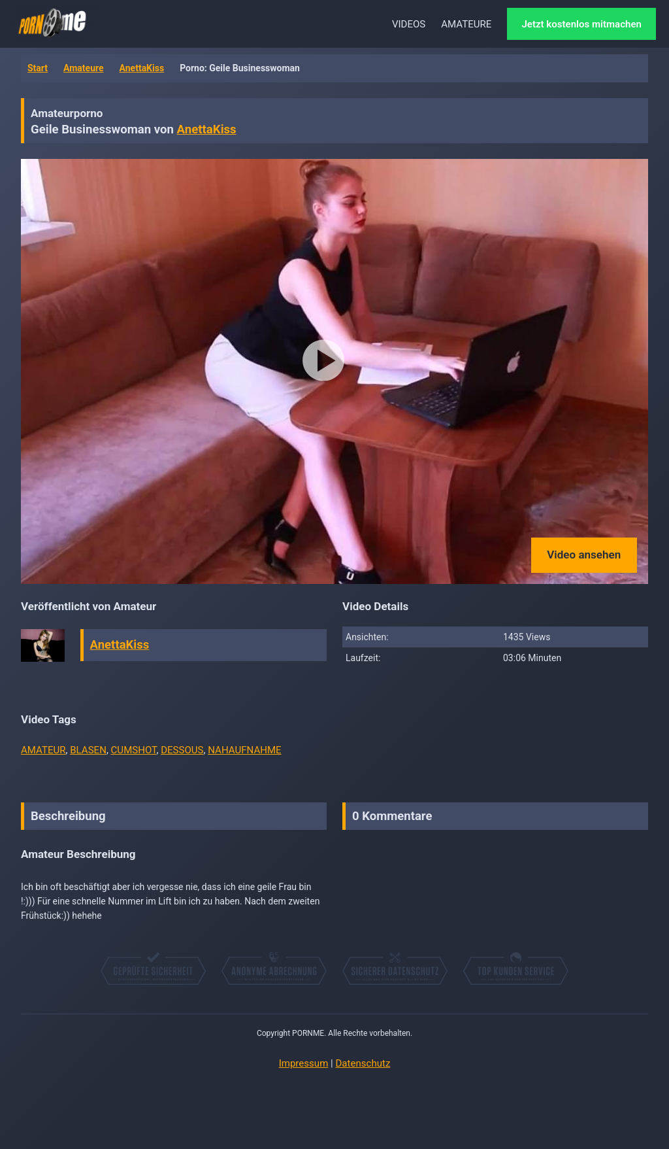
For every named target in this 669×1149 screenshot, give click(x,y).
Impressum (304, 1063)
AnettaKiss (142, 68)
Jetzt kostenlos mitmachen (581, 24)
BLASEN (88, 750)
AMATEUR (43, 750)
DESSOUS (182, 750)
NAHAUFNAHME (244, 750)
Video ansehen (584, 554)
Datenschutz (362, 1063)
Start (37, 68)
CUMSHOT (134, 750)
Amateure (83, 68)
